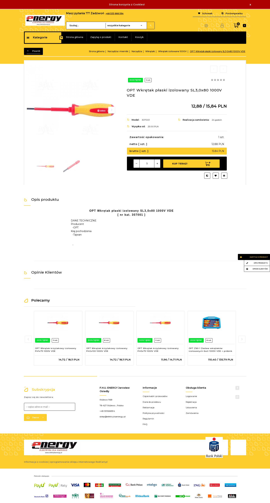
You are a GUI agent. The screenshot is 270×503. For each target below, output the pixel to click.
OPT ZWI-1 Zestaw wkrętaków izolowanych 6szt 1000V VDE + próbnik (210, 349)
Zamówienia (192, 413)
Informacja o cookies (36, 462)
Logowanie (191, 396)
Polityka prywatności (153, 413)
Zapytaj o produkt (100, 37)
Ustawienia (191, 407)
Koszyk (139, 37)
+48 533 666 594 (114, 13)
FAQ (145, 424)
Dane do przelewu (152, 402)
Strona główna (74, 37)
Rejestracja (191, 402)
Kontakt (123, 37)
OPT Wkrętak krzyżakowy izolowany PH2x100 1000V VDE (106, 349)
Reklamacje (148, 407)
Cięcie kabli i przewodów (155, 396)
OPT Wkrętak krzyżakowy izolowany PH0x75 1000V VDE (158, 349)
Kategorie (36, 37)
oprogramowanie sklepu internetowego (72, 462)
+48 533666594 (107, 411)
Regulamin (148, 418)
